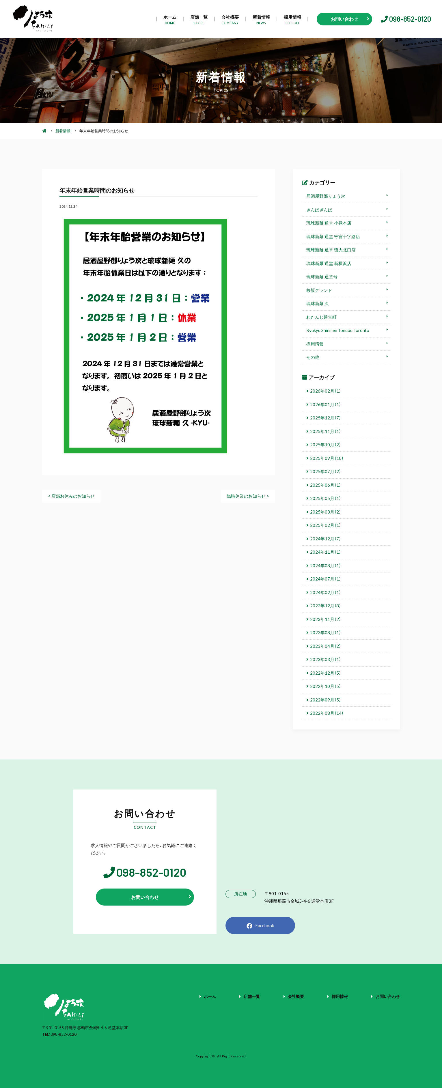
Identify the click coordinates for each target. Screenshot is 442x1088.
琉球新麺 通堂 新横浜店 (328, 263)
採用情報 (292, 19)
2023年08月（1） (325, 632)
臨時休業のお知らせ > (248, 496)
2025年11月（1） (325, 431)
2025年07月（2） (325, 471)
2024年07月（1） (325, 579)
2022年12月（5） (325, 673)
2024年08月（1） (325, 565)
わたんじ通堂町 (321, 317)
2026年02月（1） (325, 391)
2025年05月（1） (325, 498)
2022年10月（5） (325, 686)
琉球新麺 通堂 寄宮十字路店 (333, 236)
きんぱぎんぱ (319, 209)
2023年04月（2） (325, 646)
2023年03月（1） (325, 659)
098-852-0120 (410, 19)
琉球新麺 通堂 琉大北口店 (331, 250)
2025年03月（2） (325, 512)
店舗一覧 (199, 19)
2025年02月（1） (325, 525)
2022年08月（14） (327, 713)
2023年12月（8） (325, 605)
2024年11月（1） (325, 552)
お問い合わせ (388, 996)
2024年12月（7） (325, 538)
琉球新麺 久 (317, 303)
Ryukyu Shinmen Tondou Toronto (337, 330)
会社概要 (230, 19)
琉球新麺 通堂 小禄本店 (328, 223)
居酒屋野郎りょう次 (325, 196)
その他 (312, 357)
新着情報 (261, 19)
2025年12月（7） (325, 418)
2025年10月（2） (325, 444)
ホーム (169, 19)
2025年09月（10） (327, 458)
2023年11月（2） (325, 619)
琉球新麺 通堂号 (321, 276)
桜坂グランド (319, 290)
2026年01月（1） (325, 404)
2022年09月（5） (325, 700)
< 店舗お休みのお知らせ (71, 496)
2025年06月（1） (325, 485)
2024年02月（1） (325, 592)
